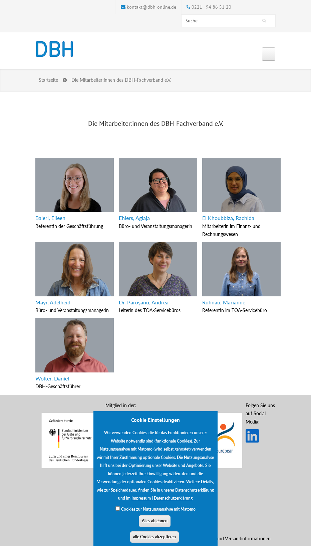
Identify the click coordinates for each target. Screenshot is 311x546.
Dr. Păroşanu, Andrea (144, 302)
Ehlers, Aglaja (134, 218)
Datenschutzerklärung (173, 502)
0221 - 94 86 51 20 (211, 7)
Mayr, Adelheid (52, 302)
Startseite (48, 80)
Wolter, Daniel (52, 378)
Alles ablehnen (155, 525)
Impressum (141, 502)
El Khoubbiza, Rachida (228, 218)
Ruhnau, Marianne (223, 302)
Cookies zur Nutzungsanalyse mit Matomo (158, 513)
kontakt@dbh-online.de (151, 7)
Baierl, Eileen (50, 218)
